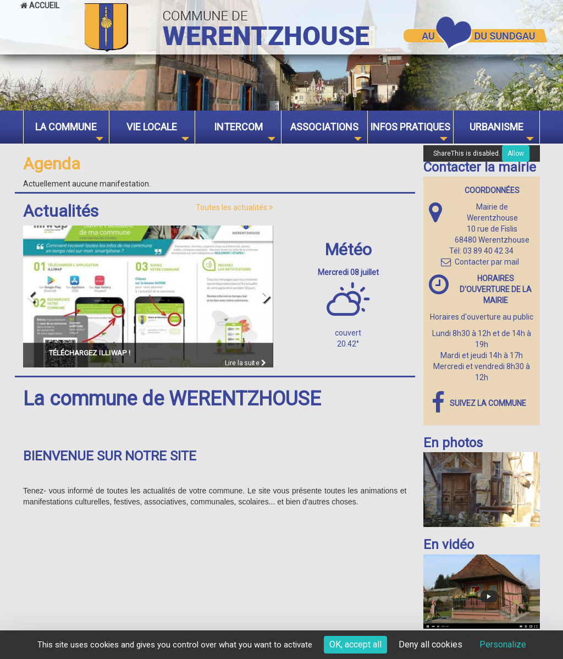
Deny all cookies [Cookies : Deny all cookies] (430, 644)
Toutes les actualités (234, 207)
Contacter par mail (480, 261)
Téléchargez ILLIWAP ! (89, 352)
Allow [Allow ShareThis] (515, 153)
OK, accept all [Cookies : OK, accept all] (355, 644)
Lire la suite (245, 362)
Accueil (39, 5)
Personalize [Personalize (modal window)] (502, 644)
